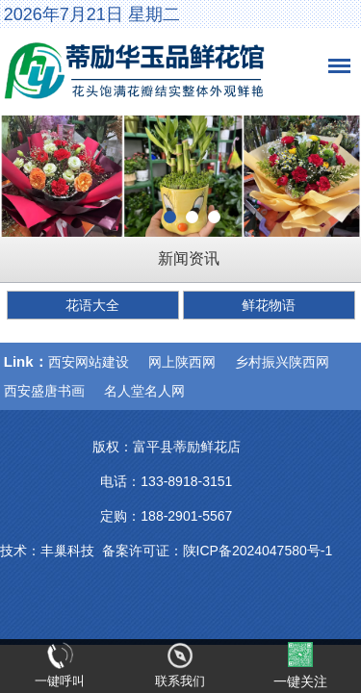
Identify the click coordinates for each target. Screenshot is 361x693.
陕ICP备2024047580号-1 (258, 550)
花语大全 (92, 305)
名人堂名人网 (144, 390)
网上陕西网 (182, 362)
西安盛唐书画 (44, 390)
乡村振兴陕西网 (282, 362)
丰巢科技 (67, 550)
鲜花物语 (269, 305)
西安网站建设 (88, 362)
